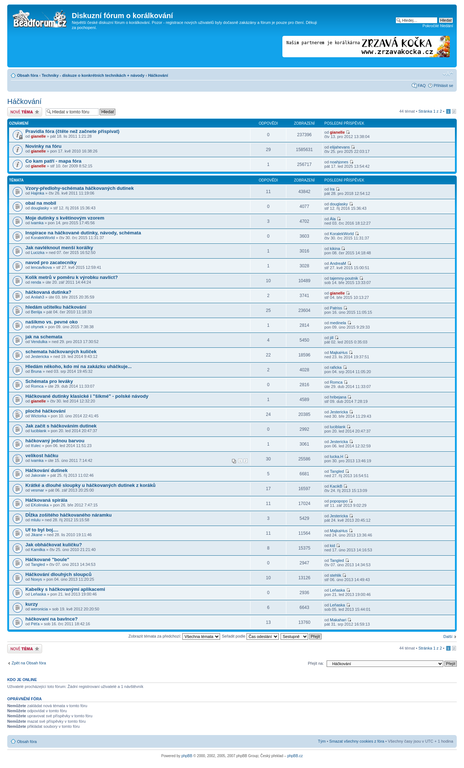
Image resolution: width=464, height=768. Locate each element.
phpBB (186, 756)
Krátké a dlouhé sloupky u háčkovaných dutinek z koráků (90, 485)
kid (332, 545)
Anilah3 (37, 297)
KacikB (336, 486)
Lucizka (37, 252)
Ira (332, 189)
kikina (335, 248)
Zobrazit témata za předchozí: (174, 636)
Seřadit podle (250, 636)
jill (332, 337)
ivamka (37, 223)
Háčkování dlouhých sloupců (58, 574)
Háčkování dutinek (46, 470)
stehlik (335, 575)
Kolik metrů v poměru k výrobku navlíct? (71, 277)
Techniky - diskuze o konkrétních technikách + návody (93, 75)
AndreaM (338, 263)
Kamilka (38, 549)
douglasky (40, 208)
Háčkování (158, 75)
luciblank (38, 431)
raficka (335, 367)
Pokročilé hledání (438, 26)
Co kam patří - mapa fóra (53, 161)
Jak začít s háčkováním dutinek (60, 426)
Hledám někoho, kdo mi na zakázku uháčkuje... (78, 366)
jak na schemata (43, 336)
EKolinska (40, 505)
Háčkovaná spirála (46, 500)
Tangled (337, 471)
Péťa (35, 624)
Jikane (36, 535)
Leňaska (38, 594)
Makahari (338, 620)
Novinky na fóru (43, 146)
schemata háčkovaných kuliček (60, 351)
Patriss (336, 308)
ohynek (37, 327)
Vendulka (39, 341)
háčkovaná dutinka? (48, 292)
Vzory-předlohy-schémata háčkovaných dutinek (79, 188)
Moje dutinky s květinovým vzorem (64, 218)
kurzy (31, 604)
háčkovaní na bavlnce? (51, 619)
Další (447, 636)
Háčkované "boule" (47, 559)
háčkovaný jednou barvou (54, 440)
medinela (338, 323)
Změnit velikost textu (448, 74)
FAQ (422, 85)
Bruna (36, 371)
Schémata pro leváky (49, 381)
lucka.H (336, 456)
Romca (37, 386)
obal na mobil (40, 203)
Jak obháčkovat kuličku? (53, 544)
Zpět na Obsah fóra (29, 663)
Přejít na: (316, 663)
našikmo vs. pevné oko (51, 322)
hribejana (338, 397)
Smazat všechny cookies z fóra (356, 741)
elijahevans (340, 147)
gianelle (38, 136)
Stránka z (430, 111)
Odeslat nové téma (24, 111)
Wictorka (38, 416)
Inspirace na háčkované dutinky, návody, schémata (83, 232)
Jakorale (38, 475)
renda (36, 282)
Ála (333, 219)
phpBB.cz (295, 756)
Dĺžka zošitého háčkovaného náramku (68, 515)
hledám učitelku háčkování (55, 307)
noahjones (339, 162)
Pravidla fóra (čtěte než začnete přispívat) (72, 131)
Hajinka (37, 193)
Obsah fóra (27, 75)
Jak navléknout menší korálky (59, 247)
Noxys (36, 579)
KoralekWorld (43, 237)
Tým (322, 741)
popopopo (339, 501)
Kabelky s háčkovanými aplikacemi (65, 589)
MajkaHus (339, 352)
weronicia (39, 609)
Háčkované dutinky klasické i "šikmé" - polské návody (86, 396)
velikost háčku (41, 455)
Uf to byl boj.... (41, 530)
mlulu (35, 520)
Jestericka (40, 356)
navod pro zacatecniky (50, 262)
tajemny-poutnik (344, 278)
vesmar (37, 490)
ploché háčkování (45, 411)
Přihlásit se (443, 85)
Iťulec (36, 445)
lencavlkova (41, 267)
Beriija (36, 312)
